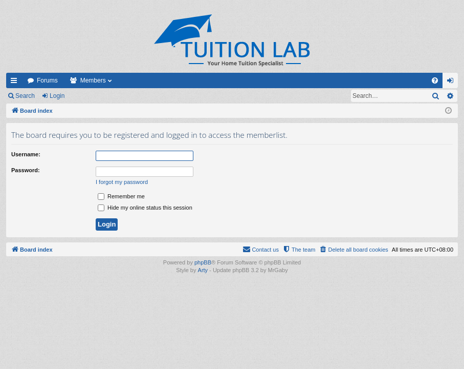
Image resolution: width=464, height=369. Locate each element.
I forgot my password (122, 182)
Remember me (121, 196)
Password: (25, 170)
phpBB (202, 262)
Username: (25, 154)
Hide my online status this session (145, 207)
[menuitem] (435, 80)
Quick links (15, 82)
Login (57, 95)
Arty (203, 270)
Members (93, 80)
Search (25, 95)
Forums (47, 80)
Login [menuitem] (452, 82)
